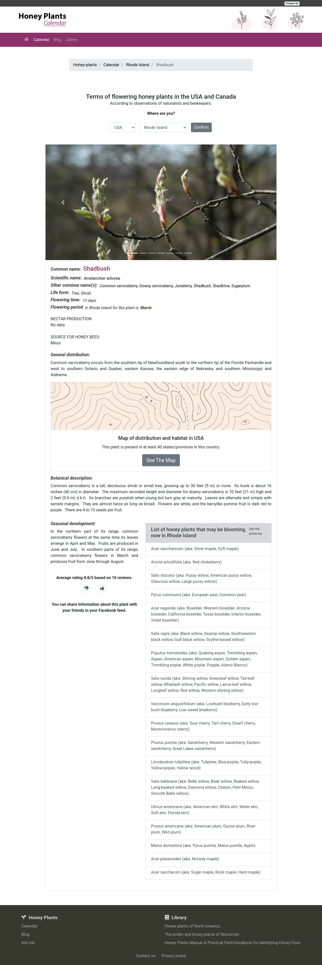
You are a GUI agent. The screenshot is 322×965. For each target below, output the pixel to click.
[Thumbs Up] (102, 588)
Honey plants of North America (192, 926)
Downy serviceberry (156, 285)
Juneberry (183, 285)
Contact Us (292, 3)
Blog (57, 39)
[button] (63, 202)
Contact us (145, 955)
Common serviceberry (119, 285)
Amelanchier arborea (102, 278)
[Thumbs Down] (86, 588)
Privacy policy (174, 955)
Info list (28, 942)
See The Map (161, 460)
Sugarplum (240, 285)
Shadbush (202, 285)
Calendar (41, 39)
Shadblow (221, 285)
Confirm (201, 127)
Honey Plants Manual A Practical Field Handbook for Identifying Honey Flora (232, 942)
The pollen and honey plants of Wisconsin (202, 934)
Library (71, 39)
